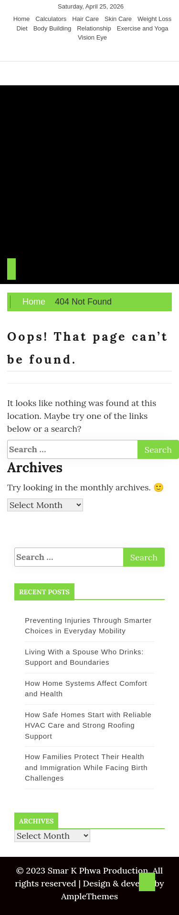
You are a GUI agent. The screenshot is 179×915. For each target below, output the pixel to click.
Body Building (52, 28)
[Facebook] (73, 52)
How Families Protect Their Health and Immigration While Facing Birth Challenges (86, 767)
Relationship (94, 28)
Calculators (50, 18)
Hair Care (85, 18)
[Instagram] (91, 52)
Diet (22, 28)
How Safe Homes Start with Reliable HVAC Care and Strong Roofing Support (88, 725)
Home (21, 18)
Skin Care (118, 18)
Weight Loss (154, 18)
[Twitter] (83, 52)
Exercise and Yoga (142, 28)
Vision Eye (92, 37)
